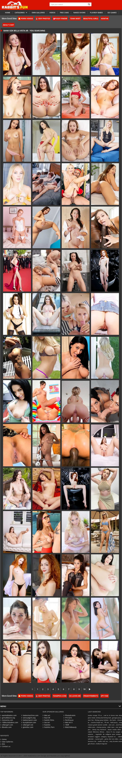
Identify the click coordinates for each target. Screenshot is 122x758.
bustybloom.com (28, 722)
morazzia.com (6, 720)
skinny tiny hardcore (99, 730)
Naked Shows (79, 12)
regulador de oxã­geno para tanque (108, 734)
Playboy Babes (96, 12)
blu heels (113, 720)
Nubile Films (48, 720)
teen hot (90, 720)
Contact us (5, 746)
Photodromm (69, 715)
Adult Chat (8, 25)
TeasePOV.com (59, 696)
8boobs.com (6, 727)
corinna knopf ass (97, 722)
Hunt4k (104, 18)
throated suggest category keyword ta (102, 737)
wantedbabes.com (8, 715)
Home (7, 12)
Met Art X (67, 722)
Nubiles (46, 725)
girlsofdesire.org (7, 718)
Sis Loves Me (75, 696)
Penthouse (68, 720)
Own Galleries (6, 742)
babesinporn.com (29, 720)
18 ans (106, 722)
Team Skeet (75, 18)
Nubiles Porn (49, 727)
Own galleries (38, 12)
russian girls (99, 739)
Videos (52, 12)
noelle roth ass (103, 741)
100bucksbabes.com (9, 722)
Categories (21, 12)
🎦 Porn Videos (25, 18)
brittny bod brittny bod (103, 718)
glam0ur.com (27, 727)
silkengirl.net (27, 725)
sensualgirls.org (28, 718)
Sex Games (112, 12)
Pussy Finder (60, 18)
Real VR (46, 718)
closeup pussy (101, 727)
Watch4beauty (69, 727)
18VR (66, 725)
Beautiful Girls (90, 18)
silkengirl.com (6, 725)
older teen (110, 727)
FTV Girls (67, 718)
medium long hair (101, 744)
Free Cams (64, 12)
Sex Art (46, 722)
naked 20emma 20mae (96, 732)
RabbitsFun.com (34, 756)
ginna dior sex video (111, 739)
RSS (2, 744)
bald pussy (114, 722)
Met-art (46, 715)
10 (84, 689)
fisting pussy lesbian (101, 720)
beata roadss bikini (114, 730)
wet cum (112, 725)
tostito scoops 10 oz (95, 715)
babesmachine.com (29, 715)
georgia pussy (116, 718)
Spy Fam (104, 696)
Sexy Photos (43, 18)
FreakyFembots (90, 696)
